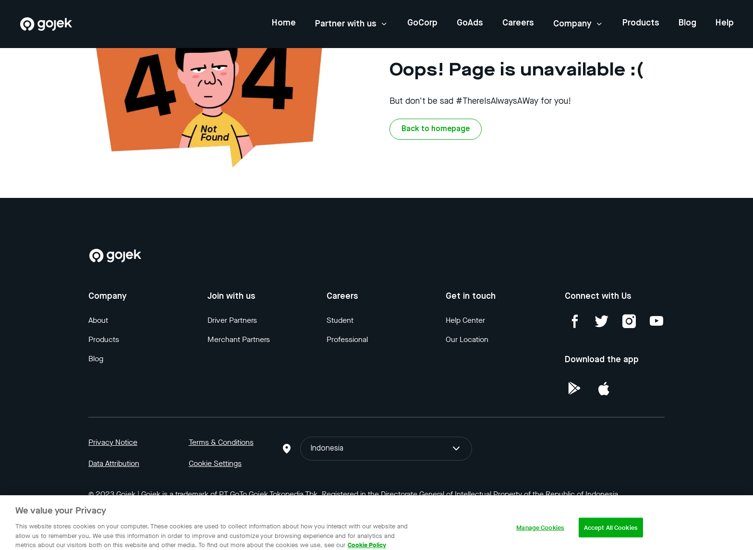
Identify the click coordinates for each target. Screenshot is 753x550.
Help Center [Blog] (465, 320)
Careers (518, 23)
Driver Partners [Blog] (232, 320)
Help (725, 23)
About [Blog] (98, 320)
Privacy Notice (112, 442)
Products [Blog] (103, 339)
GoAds (470, 23)
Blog (687, 23)
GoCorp (422, 23)
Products (640, 23)
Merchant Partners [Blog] (238, 339)
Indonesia (386, 448)
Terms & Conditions (221, 442)
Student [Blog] (340, 320)
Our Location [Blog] (467, 339)
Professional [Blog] (347, 339)
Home (284, 23)
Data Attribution (113, 463)
